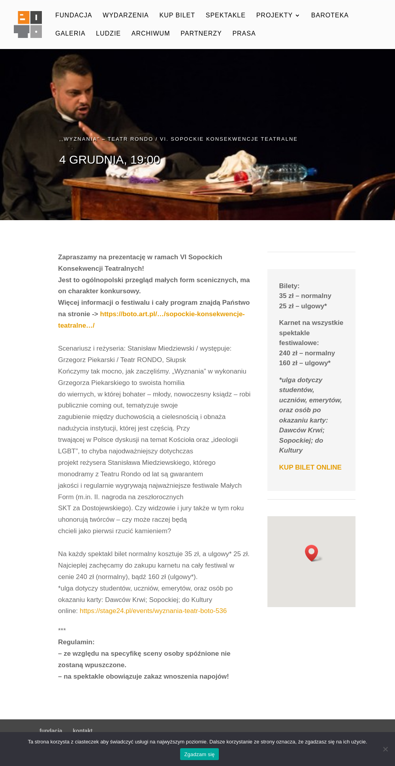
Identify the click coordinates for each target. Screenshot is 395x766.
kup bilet (177, 16)
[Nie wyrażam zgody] (385, 749)
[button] (314, 553)
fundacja (73, 16)
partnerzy (201, 34)
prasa (244, 34)
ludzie (108, 34)
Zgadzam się (199, 754)
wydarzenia (126, 16)
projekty (274, 16)
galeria (70, 34)
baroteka (330, 16)
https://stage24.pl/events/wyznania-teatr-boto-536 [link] (153, 611)
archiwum (151, 34)
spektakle (226, 16)
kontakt (82, 731)
